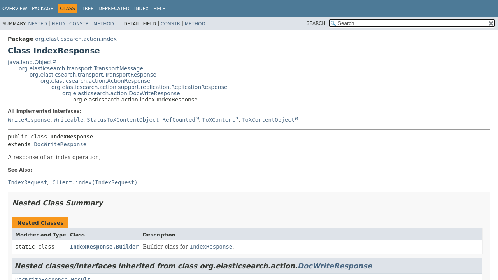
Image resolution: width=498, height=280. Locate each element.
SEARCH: (317, 23)
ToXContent (218, 120)
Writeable (68, 120)
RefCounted (179, 120)
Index (141, 8)
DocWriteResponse (60, 144)
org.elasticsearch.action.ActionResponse (95, 81)
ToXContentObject (268, 120)
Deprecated (114, 8)
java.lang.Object (30, 62)
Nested (37, 23)
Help (159, 8)
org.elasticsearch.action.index (76, 39)
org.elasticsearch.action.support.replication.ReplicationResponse (139, 87)
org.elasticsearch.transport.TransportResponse (93, 75)
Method (103, 23)
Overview (14, 8)
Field (58, 23)
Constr (79, 23)
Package (42, 8)
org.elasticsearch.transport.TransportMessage (81, 68)
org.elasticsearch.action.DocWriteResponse (121, 93)
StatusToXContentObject (123, 120)
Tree (88, 8)
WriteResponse (29, 120)
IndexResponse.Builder (104, 246)
